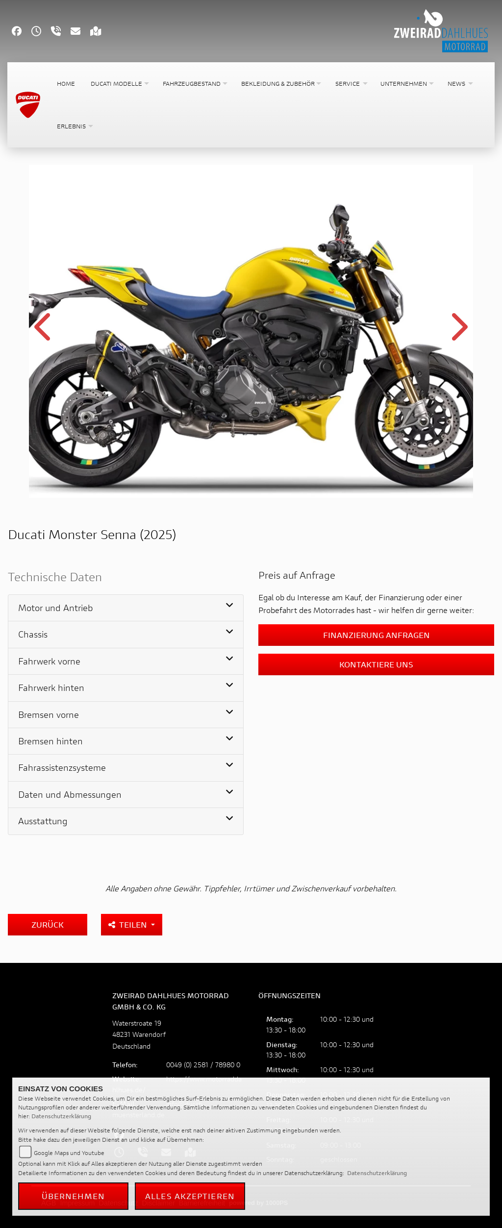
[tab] (125, 608)
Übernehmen (73, 1196)
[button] (119, 83)
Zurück (47, 924)
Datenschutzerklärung (61, 1116)
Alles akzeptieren (190, 1196)
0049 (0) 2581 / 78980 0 (203, 1064)
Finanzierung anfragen (376, 635)
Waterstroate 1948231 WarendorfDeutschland (139, 1034)
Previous (44, 333)
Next (458, 333)
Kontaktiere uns (376, 664)
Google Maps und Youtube (69, 1152)
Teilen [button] (128, 924)
